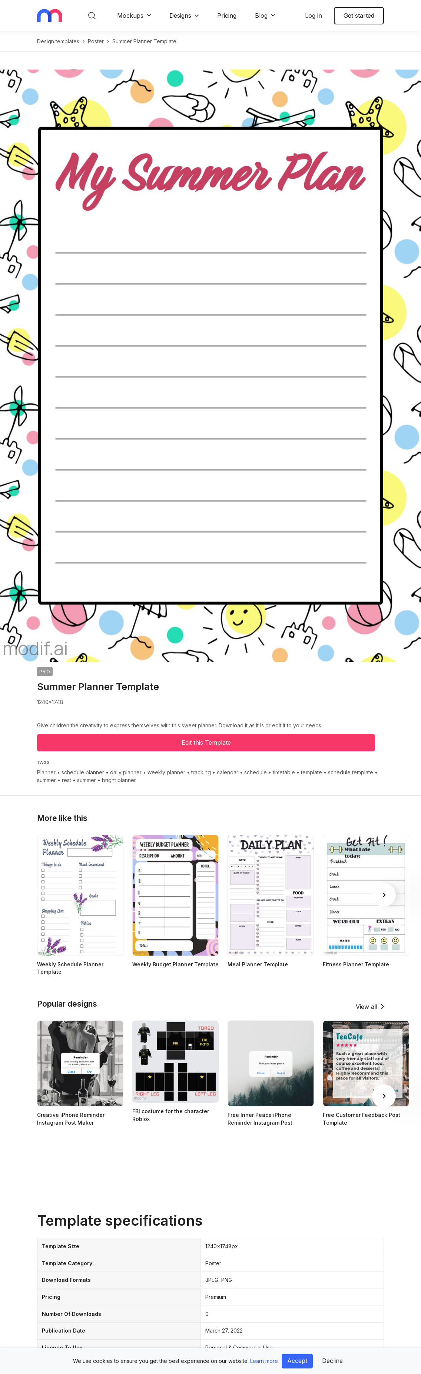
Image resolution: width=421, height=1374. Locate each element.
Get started (359, 15)
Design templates (58, 41)
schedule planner (83, 772)
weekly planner (166, 772)
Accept (297, 1360)
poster (96, 41)
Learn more (264, 1361)
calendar (227, 772)
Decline (332, 1360)
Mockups (130, 15)
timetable (284, 772)
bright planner (119, 780)
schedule (255, 772)
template (311, 772)
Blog (261, 15)
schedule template (350, 772)
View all (366, 1006)
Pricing (226, 15)
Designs (180, 15)
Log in (313, 15)
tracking (201, 772)
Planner (46, 772)
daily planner (126, 772)
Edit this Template (206, 742)
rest (66, 780)
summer (46, 780)
